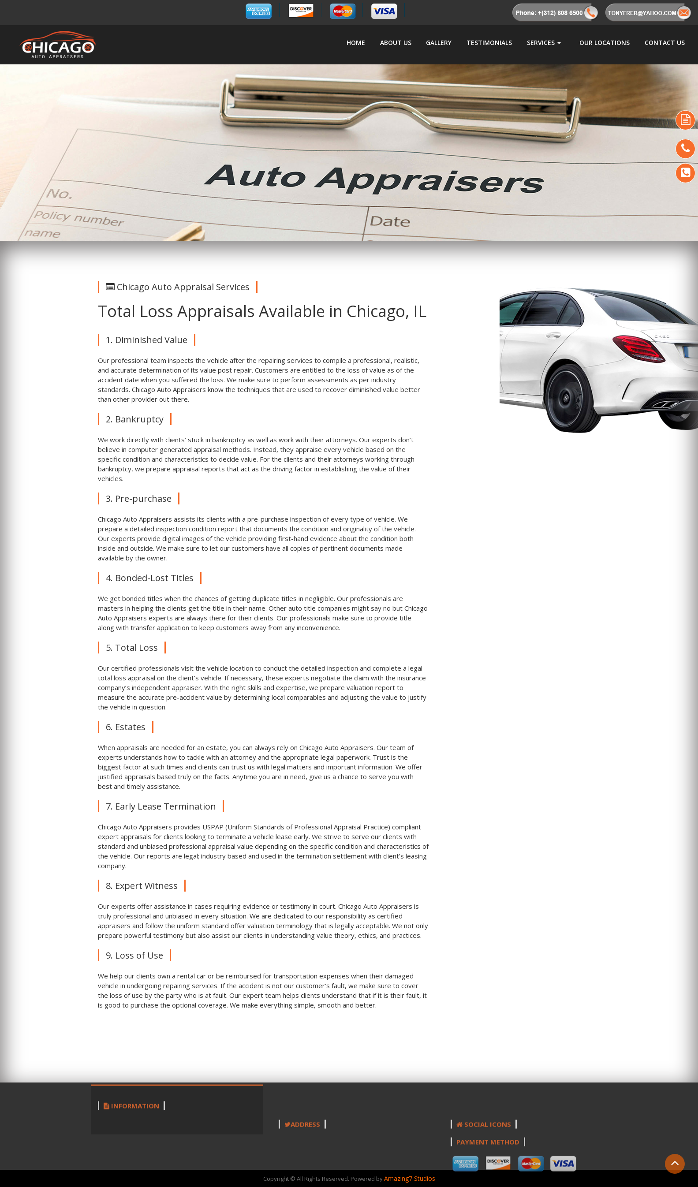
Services (544, 42)
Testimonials (489, 42)
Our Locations (604, 42)
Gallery (439, 42)
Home (356, 42)
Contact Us (665, 42)
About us (395, 42)
